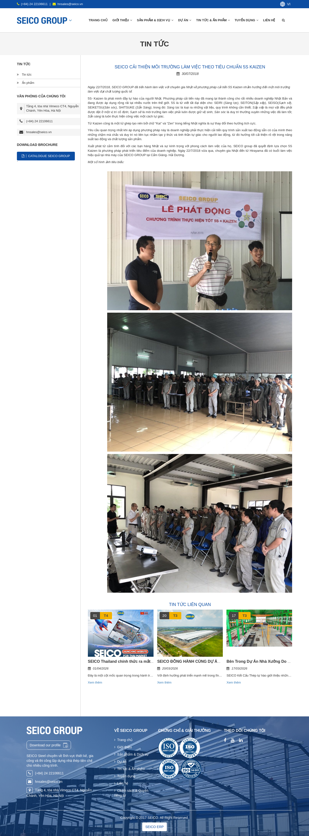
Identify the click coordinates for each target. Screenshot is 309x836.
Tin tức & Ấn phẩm (213, 20)
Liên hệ (269, 20)
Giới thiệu (123, 747)
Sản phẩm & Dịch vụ (131, 754)
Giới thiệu (122, 20)
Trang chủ (98, 20)
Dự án (184, 20)
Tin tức (24, 74)
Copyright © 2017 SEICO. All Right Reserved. (154, 818)
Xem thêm (95, 682)
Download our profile (49, 745)
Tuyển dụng (246, 20)
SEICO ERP (154, 827)
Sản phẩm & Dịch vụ (155, 20)
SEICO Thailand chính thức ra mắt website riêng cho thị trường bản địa (153, 661)
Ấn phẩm (25, 83)
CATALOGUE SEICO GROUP (46, 156)
